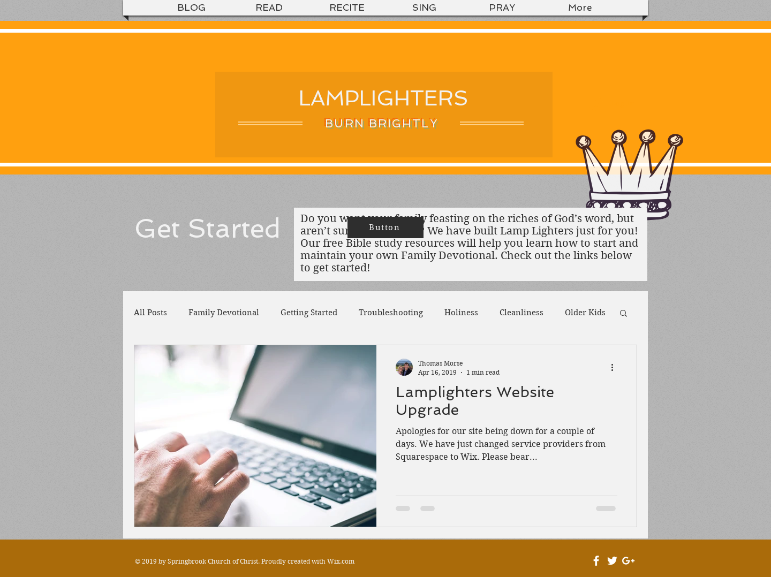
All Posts (150, 312)
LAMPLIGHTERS (383, 98)
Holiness (461, 312)
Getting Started (309, 312)
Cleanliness (521, 312)
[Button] (385, 227)
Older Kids (585, 312)
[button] (623, 314)
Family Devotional (223, 312)
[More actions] (615, 367)
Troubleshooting (391, 312)
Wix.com (340, 561)
